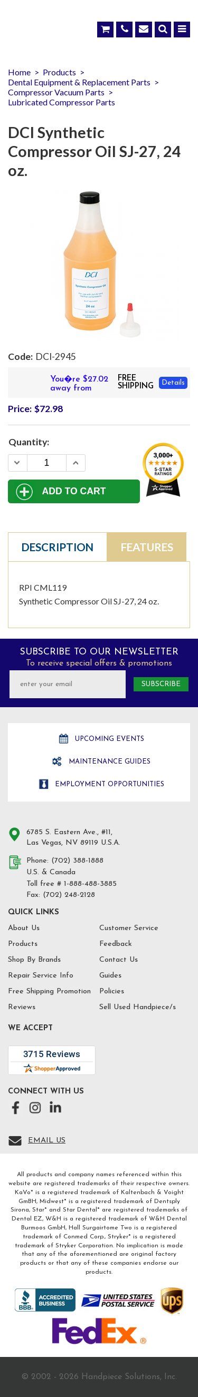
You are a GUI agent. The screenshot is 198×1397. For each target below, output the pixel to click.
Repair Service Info (40, 976)
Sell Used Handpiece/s (137, 1007)
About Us (24, 928)
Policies (111, 991)
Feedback (115, 944)
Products (22, 944)
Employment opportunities (108, 784)
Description (57, 547)
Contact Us (118, 960)
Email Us (46, 1141)
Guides (110, 976)
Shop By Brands (34, 960)
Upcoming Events (108, 739)
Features (147, 547)
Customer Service (128, 928)
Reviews (21, 1007)
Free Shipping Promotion (49, 991)
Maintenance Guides (108, 761)
